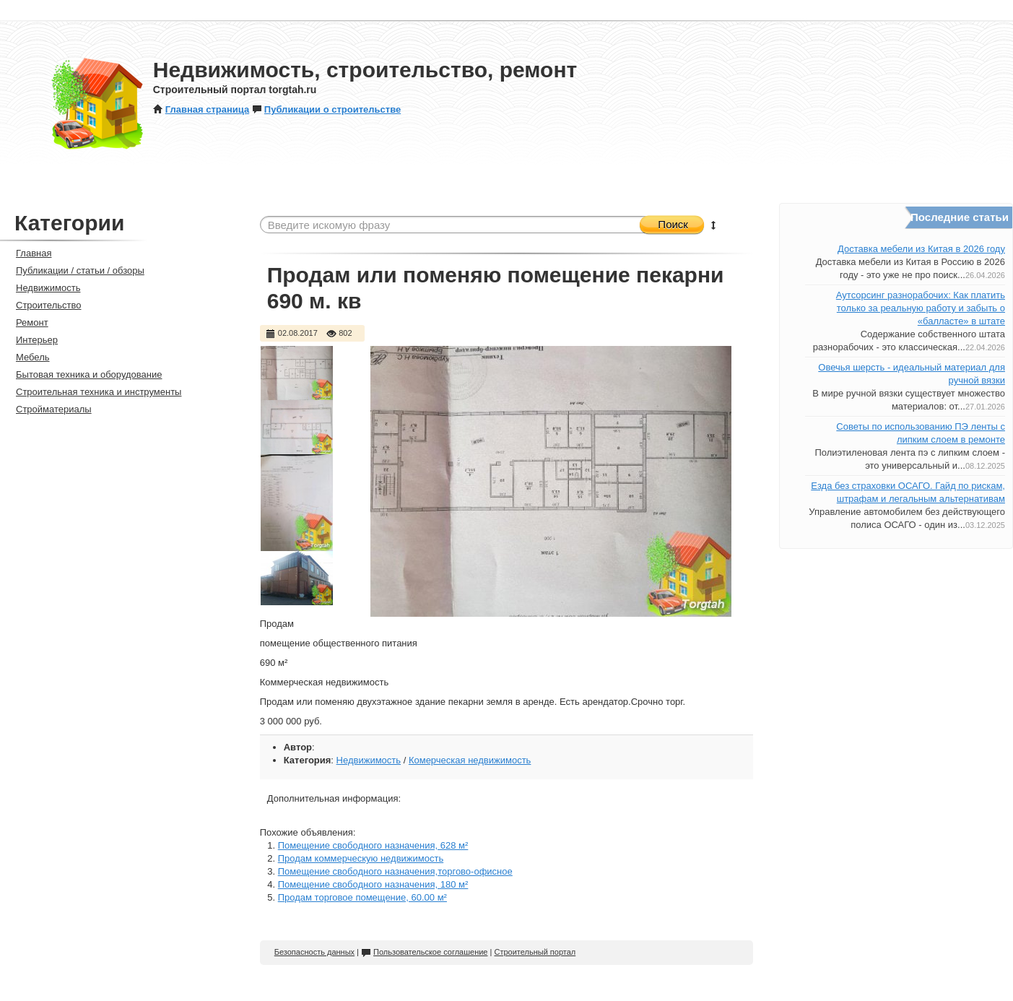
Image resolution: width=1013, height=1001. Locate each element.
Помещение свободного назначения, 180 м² (373, 884)
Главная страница (201, 109)
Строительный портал (534, 952)
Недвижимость (368, 760)
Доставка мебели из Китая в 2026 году (921, 248)
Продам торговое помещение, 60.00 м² (362, 897)
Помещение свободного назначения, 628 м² (373, 845)
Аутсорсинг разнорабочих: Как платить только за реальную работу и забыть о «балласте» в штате (920, 308)
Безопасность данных (314, 952)
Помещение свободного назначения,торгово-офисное (395, 871)
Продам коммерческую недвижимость (360, 858)
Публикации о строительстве (326, 109)
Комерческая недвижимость (470, 760)
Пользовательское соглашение (424, 952)
